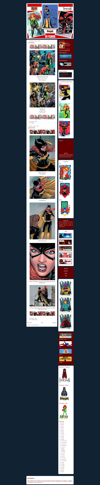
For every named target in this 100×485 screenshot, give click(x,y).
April (62, 456)
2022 (61, 427)
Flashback (31, 42)
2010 (61, 467)
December (63, 440)
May (62, 454)
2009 (61, 468)
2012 (61, 464)
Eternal (36, 319)
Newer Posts (29, 322)
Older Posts (54, 322)
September (63, 445)
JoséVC (67, 43)
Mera (33, 122)
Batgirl (33, 319)
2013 (61, 462)
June (62, 453)
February (63, 459)
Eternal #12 (32, 127)
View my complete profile (65, 50)
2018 (61, 433)
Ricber (67, 161)
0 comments (32, 121)
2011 (61, 465)
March (62, 457)
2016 (61, 436)
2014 (61, 439)
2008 (61, 470)
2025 (61, 424)
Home (42, 322)
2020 (61, 430)
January (62, 460)
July (62, 448)
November (63, 442)
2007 (61, 471)
